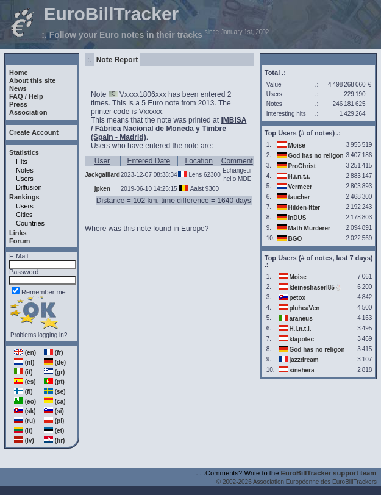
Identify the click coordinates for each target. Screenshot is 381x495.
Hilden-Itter (304, 207)
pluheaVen (304, 308)
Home (18, 72)
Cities (24, 214)
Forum (19, 240)
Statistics (24, 152)
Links (18, 233)
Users (25, 178)
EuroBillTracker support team (329, 473)
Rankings (24, 197)
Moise (296, 145)
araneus (300, 318)
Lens (195, 174)
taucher (299, 197)
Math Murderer (309, 228)
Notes (25, 170)
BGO (295, 238)
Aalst (197, 188)
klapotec (301, 339)
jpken (102, 188)
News (18, 88)
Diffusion (29, 187)
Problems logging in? (38, 335)
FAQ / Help (26, 96)
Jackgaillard (102, 174)
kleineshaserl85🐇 (315, 287)
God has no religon (315, 155)
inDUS (297, 218)
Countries (30, 223)
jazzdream (303, 360)
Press (18, 104)
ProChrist (302, 166)
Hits (21, 161)
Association (28, 112)
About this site (32, 80)
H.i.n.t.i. (299, 176)
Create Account (34, 132)
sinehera (301, 370)
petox (297, 297)
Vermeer (300, 186)
